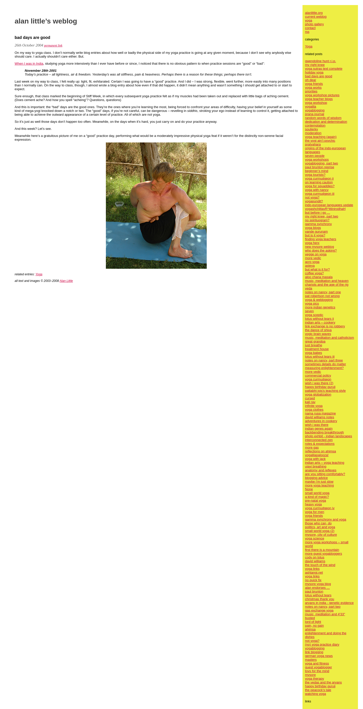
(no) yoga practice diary (322, 644)
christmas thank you (319, 599)
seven (309, 311)
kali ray (310, 402)
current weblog (315, 16)
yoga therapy (314, 678)
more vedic (313, 258)
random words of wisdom (323, 118)
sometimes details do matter (325, 364)
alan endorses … (317, 588)
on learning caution (319, 182)
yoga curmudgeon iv (320, 508)
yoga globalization (318, 394)
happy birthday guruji (320, 387)
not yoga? (312, 197)
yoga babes (313, 353)
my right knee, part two (321, 216)
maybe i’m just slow (319, 481)
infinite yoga (313, 406)
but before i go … (317, 212)
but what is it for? (317, 269)
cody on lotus (314, 557)
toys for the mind (317, 671)
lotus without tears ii (319, 319)
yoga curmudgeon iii (319, 193)
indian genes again (318, 428)
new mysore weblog (319, 247)
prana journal (314, 114)
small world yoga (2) (319, 531)
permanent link (53, 45)
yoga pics (312, 303)
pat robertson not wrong (322, 296)
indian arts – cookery (320, 322)
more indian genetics (320, 307)
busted (310, 618)
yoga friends (314, 84)
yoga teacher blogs (319, 99)
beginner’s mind (316, 171)
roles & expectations (320, 444)
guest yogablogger (318, 667)
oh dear (310, 80)
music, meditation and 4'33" (325, 614)
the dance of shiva (318, 330)
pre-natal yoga (315, 500)
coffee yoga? (314, 273)
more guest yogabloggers (323, 553)
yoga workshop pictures (322, 95)
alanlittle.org (314, 13)
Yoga (39, 274)
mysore (310, 675)
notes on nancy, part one (323, 292)
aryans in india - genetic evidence (329, 603)
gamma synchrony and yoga (325, 519)
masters (311, 660)
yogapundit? (314, 201)
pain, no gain (314, 625)
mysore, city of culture (321, 534)
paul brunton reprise (319, 167)
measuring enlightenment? (324, 368)
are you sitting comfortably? (325, 474)
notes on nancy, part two (323, 606)
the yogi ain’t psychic (320, 140)
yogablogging (314, 110)
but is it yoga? (315, 235)
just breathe (313, 345)
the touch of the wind (320, 565)
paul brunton (314, 591)
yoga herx (312, 243)
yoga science (314, 538)
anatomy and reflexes (320, 470)
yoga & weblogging (319, 300)
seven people (314, 156)
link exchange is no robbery (325, 326)
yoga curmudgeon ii (319, 178)
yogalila (310, 106)
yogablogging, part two (321, 163)
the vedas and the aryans (323, 682)
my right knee (315, 65)
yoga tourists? (315, 175)
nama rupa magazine (320, 413)
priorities (311, 91)
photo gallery (314, 24)
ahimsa (310, 629)
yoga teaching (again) (321, 137)
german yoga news (319, 656)
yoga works (313, 87)
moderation (313, 133)
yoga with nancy (316, 190)
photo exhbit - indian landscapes (328, 436)
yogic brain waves (318, 334)
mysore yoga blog (318, 584)
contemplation (315, 125)
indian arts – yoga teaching (324, 462)
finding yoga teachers (320, 239)
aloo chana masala (318, 277)
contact (310, 28)
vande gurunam (316, 231)
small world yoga (317, 493)
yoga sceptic (314, 315)
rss (307, 32)
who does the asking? (321, 250)
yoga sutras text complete (323, 68)
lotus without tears (318, 595)
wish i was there (316, 425)
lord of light (313, 622)
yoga (308, 20)
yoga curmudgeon (318, 379)
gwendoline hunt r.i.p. (320, 61)
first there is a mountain (322, 550)
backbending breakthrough (324, 432)
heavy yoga (313, 504)
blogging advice (316, 478)
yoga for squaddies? (320, 186)
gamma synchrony (318, 224)
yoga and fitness (317, 663)
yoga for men (314, 512)
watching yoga (315, 694)
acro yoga (312, 262)
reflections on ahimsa (320, 451)
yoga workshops (317, 159)
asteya (310, 265)
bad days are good (318, 76)
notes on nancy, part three (324, 360)
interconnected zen (319, 440)
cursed (310, 398)
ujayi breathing (315, 466)
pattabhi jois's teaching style (325, 391)
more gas (312, 447)
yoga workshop (316, 103)
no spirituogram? (317, 220)
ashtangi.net (314, 572)
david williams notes (319, 417)
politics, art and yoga (320, 527)
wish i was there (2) (319, 383)
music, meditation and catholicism (329, 337)
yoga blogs (313, 228)
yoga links (312, 569)
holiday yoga (314, 72)
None (309, 489)
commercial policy (318, 375)
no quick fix (313, 580)
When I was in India (29, 63)
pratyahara (313, 144)
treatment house (317, 349)
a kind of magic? (317, 497)
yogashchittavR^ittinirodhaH (325, 209)
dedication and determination (326, 122)
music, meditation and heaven (327, 281)
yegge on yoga (315, 254)
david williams (315, 561)
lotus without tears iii (320, 356)
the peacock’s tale (318, 690)
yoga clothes (314, 409)
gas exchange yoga (319, 610)
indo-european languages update (329, 205)
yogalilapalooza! (316, 455)
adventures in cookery (321, 421)
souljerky (311, 129)
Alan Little (66, 281)
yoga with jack (315, 459)
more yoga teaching (319, 485)
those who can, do (318, 523)
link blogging (314, 652)
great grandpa (315, 341)
